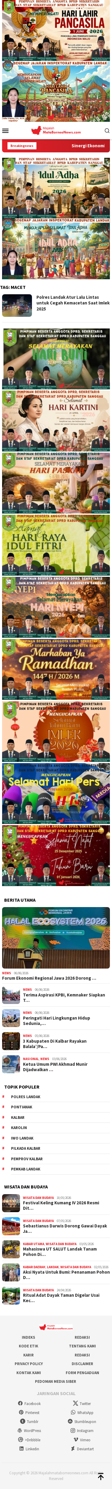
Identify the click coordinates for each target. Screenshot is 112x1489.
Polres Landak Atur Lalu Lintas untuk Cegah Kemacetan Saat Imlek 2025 (73, 303)
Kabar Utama (33, 1244)
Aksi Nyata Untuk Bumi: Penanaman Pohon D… (66, 1274)
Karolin (19, 1127)
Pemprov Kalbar (27, 1158)
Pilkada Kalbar (25, 1148)
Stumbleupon (81, 1421)
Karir (28, 1355)
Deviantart (82, 1449)
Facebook (29, 1403)
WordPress (29, 1430)
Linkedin (29, 1449)
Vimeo (81, 1440)
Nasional (31, 1059)
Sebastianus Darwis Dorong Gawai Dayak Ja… (65, 1228)
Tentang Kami (82, 1346)
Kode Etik (28, 1346)
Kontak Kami (28, 1372)
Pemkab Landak (25, 1169)
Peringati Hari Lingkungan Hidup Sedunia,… (56, 1020)
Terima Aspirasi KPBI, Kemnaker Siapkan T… (64, 997)
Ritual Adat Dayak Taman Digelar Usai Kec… (61, 1298)
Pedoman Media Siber (55, 1381)
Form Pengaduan (82, 1372)
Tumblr (29, 1421)
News (6, 973)
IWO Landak (22, 1138)
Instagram (81, 1430)
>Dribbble (29, 1440)
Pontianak (21, 1107)
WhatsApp (81, 1412)
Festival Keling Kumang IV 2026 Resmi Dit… (61, 1205)
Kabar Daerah (34, 1267)
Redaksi (82, 1337)
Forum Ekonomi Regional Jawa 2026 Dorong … (49, 978)
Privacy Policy (29, 1363)
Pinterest (29, 1412)
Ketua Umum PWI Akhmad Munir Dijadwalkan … (55, 1067)
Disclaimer (82, 1363)
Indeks (28, 1337)
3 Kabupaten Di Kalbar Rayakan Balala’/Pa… (55, 1043)
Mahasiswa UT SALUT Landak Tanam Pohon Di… (60, 1251)
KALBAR (17, 1117)
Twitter (82, 1403)
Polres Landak (25, 1096)
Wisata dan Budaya (38, 1198)
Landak (53, 1267)
